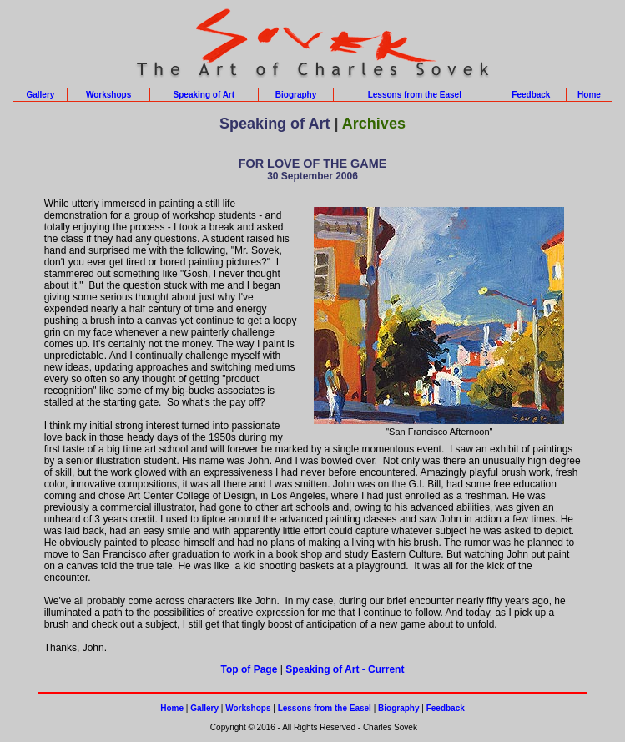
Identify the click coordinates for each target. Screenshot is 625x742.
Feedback (531, 94)
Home (589, 94)
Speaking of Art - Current (344, 669)
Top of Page (249, 669)
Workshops (108, 94)
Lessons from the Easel (414, 94)
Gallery (40, 94)
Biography (295, 94)
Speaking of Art (204, 94)
